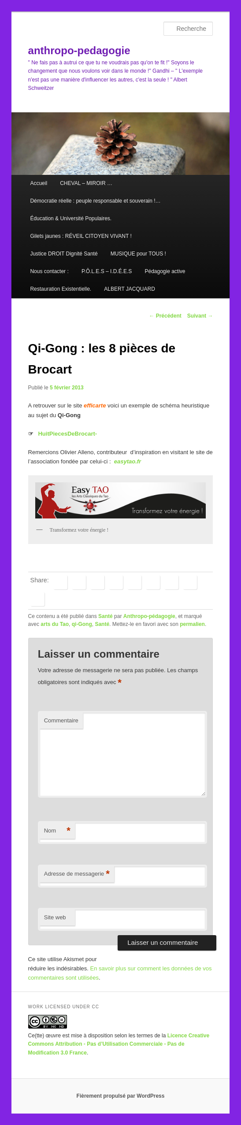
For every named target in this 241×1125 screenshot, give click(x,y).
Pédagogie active (165, 271)
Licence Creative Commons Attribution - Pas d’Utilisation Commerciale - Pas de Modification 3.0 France (119, 1044)
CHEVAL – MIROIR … (86, 183)
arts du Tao (55, 624)
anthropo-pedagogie (79, 50)
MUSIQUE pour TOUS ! (138, 254)
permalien (192, 624)
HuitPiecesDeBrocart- (67, 433)
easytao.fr (127, 461)
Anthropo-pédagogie (149, 616)
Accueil (38, 183)
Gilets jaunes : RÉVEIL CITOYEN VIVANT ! (80, 236)
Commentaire (61, 720)
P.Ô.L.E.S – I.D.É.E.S (107, 271)
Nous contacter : (49, 271)
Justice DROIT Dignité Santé (63, 254)
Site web (55, 917)
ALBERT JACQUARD (129, 289)
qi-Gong (82, 624)
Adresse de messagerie (77, 874)
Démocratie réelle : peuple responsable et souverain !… (95, 201)
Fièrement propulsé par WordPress (121, 1096)
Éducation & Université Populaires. (70, 218)
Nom (57, 831)
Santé (105, 616)
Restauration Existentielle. (60, 289)
